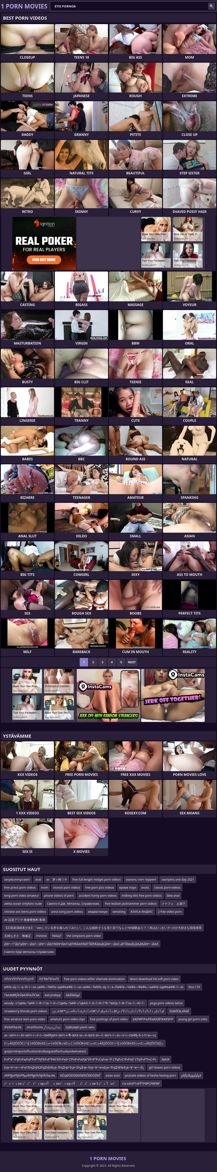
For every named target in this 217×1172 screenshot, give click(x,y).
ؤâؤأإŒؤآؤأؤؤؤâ (191, 1075)
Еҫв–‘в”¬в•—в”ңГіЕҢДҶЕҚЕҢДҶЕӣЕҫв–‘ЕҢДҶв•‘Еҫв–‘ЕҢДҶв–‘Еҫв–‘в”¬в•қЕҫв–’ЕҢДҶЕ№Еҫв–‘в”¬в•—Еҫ (74, 1067)
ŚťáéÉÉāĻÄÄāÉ (179, 1011)
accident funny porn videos (98, 895)
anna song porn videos (67, 912)
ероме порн (127, 887)
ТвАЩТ (56, 936)
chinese (41, 936)
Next (132, 662)
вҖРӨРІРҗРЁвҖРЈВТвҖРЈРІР (153, 1019)
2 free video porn (170, 912)
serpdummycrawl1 (17, 879)
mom (44, 887)
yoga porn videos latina (166, 1003)
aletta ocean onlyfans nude (23, 904)
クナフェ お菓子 (173, 904)
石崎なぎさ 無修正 (17, 936)
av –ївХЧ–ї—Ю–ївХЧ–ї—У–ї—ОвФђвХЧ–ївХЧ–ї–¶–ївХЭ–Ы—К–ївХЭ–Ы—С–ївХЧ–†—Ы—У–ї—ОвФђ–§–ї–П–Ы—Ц (80, 1035)
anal (38, 879)
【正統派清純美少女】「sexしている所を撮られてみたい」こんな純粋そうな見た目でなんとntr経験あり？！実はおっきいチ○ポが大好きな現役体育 (103, 928)
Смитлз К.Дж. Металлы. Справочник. (73, 904)
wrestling (119, 912)
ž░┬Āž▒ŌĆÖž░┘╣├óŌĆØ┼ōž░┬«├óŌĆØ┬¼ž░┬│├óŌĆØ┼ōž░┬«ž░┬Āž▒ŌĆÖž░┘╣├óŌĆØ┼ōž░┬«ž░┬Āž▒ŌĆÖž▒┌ (84, 1043)
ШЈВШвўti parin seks (79, 1027)
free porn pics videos (99, 887)
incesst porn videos (66, 887)
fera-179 (194, 987)
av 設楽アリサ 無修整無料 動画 (24, 920)
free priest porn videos (20, 887)
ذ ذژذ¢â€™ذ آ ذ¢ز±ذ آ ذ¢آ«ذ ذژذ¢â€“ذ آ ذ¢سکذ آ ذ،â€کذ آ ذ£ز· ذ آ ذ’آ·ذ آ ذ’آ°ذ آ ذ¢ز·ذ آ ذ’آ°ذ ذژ (108, 1011)
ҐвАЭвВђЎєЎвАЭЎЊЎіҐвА (22, 995)
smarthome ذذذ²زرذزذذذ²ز (43, 1027)
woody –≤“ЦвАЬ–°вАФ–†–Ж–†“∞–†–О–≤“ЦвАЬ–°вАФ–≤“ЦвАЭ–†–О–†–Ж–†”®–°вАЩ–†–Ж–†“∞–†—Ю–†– (74, 1003)
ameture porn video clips (67, 1019)
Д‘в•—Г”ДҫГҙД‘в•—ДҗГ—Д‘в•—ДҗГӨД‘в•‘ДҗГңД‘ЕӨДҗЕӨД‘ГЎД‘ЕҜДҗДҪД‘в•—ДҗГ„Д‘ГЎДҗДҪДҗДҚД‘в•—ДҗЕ (81, 944)
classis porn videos (167, 887)
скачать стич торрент (141, 879)
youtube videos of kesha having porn (150, 1075)
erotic (145, 887)
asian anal (113, 1075)
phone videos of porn (59, 895)
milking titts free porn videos (142, 895)
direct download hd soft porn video (154, 979)
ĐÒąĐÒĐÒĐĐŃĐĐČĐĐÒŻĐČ (80, 1075)
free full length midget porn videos (96, 879)
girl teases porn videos (164, 1067)
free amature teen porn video (24, 1019)
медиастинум (97, 912)
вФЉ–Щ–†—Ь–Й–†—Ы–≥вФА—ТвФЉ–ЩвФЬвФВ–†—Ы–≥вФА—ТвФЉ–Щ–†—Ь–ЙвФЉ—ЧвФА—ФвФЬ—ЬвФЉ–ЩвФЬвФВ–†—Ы (93, 987)
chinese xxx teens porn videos (25, 912)
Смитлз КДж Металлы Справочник (29, 952)
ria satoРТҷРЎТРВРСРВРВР (141, 1083)
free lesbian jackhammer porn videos (131, 904)
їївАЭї (165, 1059)
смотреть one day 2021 (177, 879)
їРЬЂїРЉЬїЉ (12, 1027)
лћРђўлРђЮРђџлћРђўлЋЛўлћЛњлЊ (29, 1075)
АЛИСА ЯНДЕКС (142, 912)
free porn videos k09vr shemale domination (94, 979)
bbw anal (173, 895)
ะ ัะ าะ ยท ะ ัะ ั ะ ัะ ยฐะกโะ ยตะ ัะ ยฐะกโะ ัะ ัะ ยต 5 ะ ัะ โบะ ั (60, 1083)
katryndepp (53, 995)
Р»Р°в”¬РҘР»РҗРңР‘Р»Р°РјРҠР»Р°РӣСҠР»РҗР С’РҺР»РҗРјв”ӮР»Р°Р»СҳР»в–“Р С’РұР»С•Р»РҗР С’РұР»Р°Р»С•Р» (80, 1059)
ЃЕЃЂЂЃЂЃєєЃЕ (49, 979)
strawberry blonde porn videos (25, 1011)
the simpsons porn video (84, 936)
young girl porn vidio (192, 1019)
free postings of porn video (109, 1019)
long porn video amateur (21, 895)
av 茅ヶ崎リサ (56, 879)
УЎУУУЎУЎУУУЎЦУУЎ (19, 979)
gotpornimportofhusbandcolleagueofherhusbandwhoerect (45, 1051)
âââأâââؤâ (73, 995)
